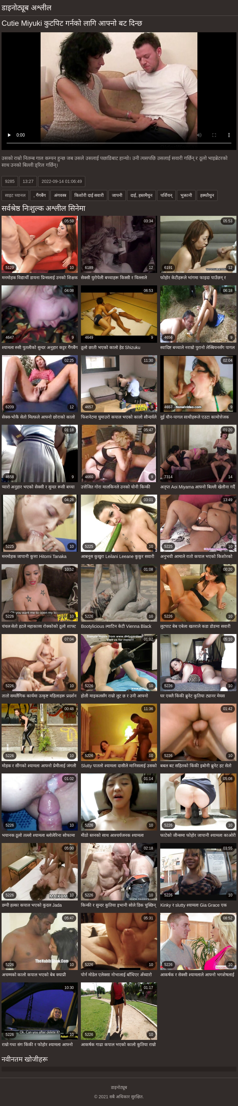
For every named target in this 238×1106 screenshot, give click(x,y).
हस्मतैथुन (207, 195)
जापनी (117, 195)
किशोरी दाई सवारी (89, 195)
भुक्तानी (186, 195)
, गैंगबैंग (39, 195)
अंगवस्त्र (60, 195)
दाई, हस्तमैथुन (141, 195)
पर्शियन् (166, 195)
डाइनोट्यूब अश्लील (26, 7)
